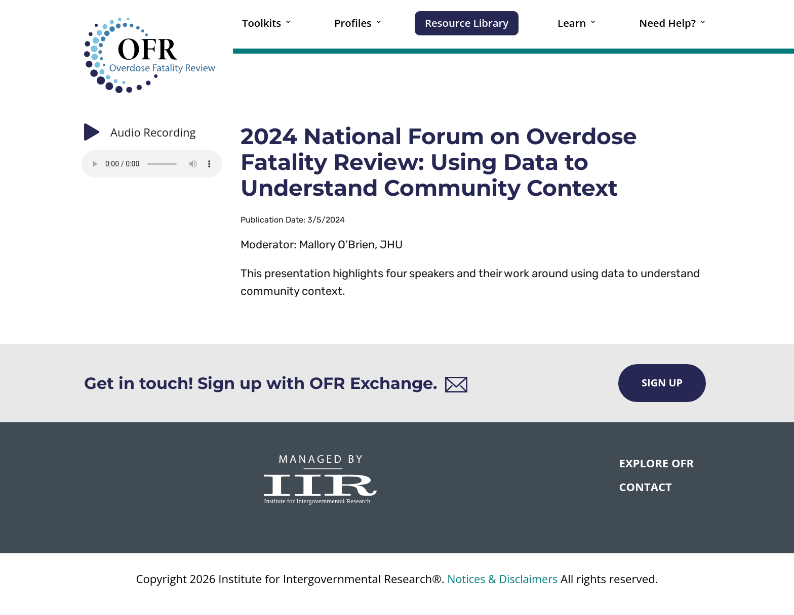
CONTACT (645, 486)
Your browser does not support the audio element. (152, 164)
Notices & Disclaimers (502, 579)
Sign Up (662, 383)
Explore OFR (656, 463)
